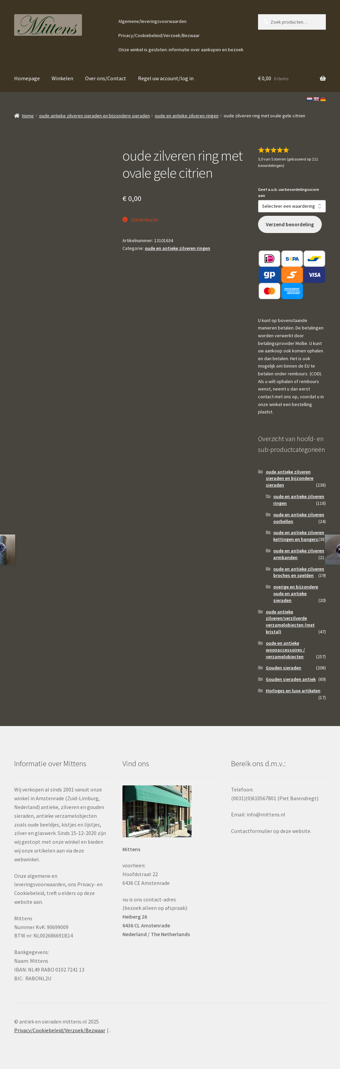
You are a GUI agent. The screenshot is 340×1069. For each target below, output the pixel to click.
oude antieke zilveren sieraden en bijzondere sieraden (94, 116)
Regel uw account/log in (166, 78)
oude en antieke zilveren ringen (187, 116)
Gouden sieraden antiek (291, 679)
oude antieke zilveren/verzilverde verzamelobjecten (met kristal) (290, 622)
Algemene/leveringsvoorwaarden (152, 21)
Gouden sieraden (283, 668)
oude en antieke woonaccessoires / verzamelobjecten (285, 650)
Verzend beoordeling (290, 224)
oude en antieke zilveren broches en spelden (298, 572)
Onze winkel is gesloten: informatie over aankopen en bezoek (181, 50)
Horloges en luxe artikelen (293, 691)
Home (28, 116)
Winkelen (62, 78)
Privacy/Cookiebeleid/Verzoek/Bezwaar (159, 35)
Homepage (27, 78)
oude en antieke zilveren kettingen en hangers (298, 535)
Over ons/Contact (105, 78)
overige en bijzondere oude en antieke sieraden (295, 593)
